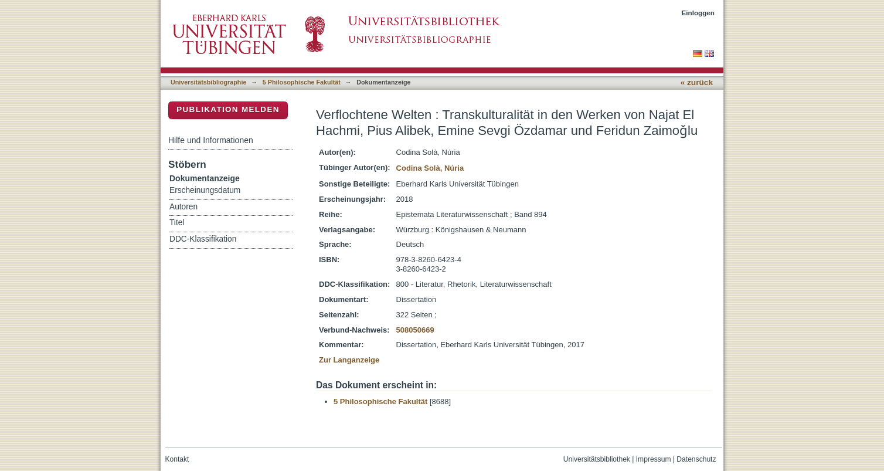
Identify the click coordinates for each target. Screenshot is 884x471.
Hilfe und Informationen (210, 140)
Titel (176, 222)
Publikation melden (228, 109)
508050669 (415, 330)
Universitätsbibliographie (208, 82)
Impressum (653, 459)
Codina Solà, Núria (430, 168)
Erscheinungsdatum (204, 190)
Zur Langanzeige (349, 359)
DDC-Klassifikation (202, 239)
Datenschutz (696, 459)
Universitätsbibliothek (596, 459)
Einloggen (698, 12)
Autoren (183, 206)
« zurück (697, 82)
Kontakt (177, 459)
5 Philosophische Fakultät (302, 82)
